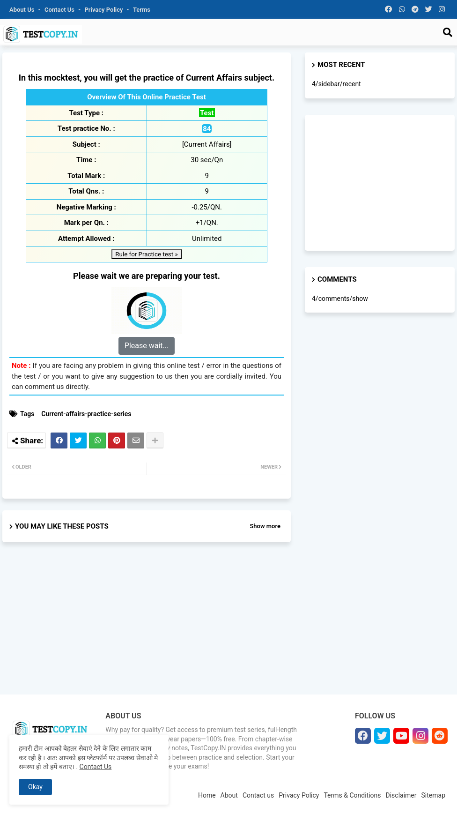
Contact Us (96, 766)
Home (207, 795)
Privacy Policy (105, 9)
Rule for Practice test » (146, 254)
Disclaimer (401, 795)
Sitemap (433, 795)
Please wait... (147, 345)
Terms (141, 9)
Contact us (60, 9)
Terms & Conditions (352, 795)
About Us (22, 9)
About (229, 795)
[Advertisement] (146, 626)
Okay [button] (35, 787)
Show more (265, 526)
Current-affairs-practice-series (86, 414)
